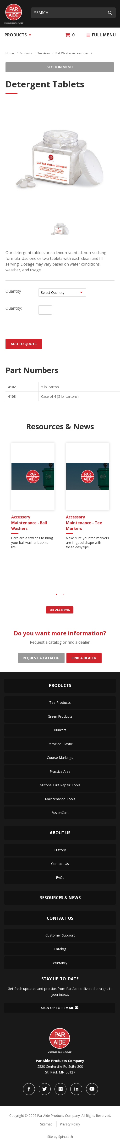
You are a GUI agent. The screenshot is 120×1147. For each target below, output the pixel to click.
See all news (59, 610)
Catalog (60, 949)
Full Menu (101, 35)
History (60, 850)
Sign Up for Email (59, 1007)
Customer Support (60, 935)
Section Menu (60, 67)
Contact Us (60, 863)
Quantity (13, 291)
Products (17, 35)
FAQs (60, 877)
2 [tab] (63, 594)
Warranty (60, 962)
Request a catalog (41, 658)
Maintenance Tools (60, 799)
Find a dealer (83, 658)
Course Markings (60, 757)
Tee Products (60, 702)
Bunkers (60, 730)
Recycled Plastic (60, 744)
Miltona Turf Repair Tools (60, 785)
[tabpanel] (32, 497)
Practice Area (60, 771)
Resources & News (60, 897)
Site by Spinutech (60, 1136)
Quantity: (13, 308)
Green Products (60, 716)
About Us (60, 832)
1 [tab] (56, 594)
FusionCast (60, 812)
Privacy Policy (70, 1124)
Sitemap (46, 1124)
